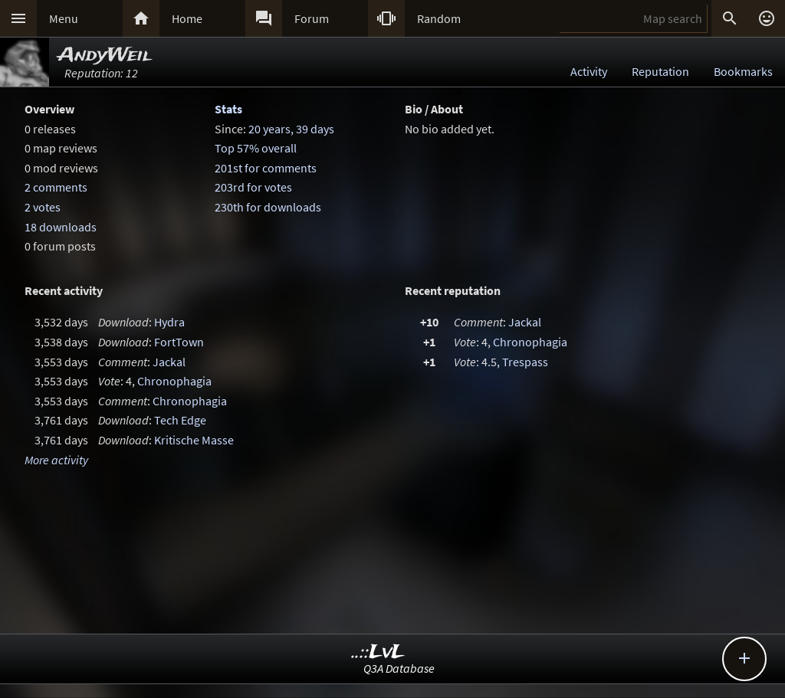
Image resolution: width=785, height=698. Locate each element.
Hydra (169, 321)
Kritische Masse (194, 439)
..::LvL (378, 652)
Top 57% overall (256, 148)
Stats (228, 108)
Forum (311, 18)
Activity (588, 71)
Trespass (525, 361)
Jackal (169, 361)
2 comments (56, 187)
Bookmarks (743, 71)
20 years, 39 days (291, 128)
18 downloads (61, 226)
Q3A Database (399, 668)
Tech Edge (180, 420)
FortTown (179, 341)
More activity (56, 459)
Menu (63, 18)
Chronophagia (174, 380)
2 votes (43, 207)
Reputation (660, 71)
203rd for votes (253, 187)
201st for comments (266, 167)
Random (439, 18)
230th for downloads (268, 207)
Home (187, 18)
